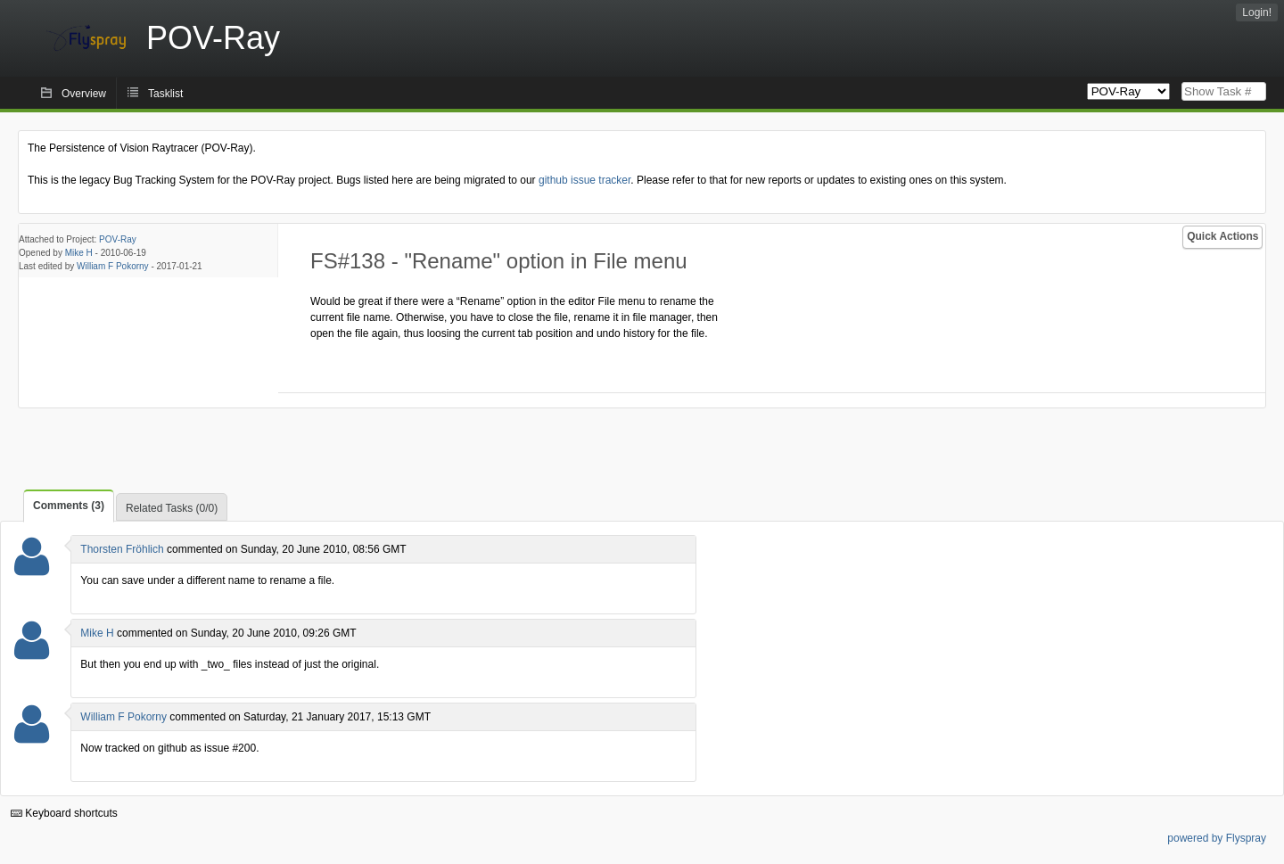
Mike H (79, 253)
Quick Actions (1222, 236)
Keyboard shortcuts (64, 813)
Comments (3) (68, 505)
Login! (1257, 12)
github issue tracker (584, 180)
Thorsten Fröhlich (121, 549)
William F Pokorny (113, 266)
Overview (84, 93)
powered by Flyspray (1216, 838)
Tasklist (165, 93)
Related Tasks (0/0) (172, 508)
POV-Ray (117, 239)
